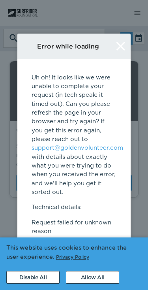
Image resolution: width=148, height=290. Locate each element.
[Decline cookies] (33, 277)
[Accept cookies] (92, 277)
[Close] (120, 46)
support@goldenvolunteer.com (77, 148)
